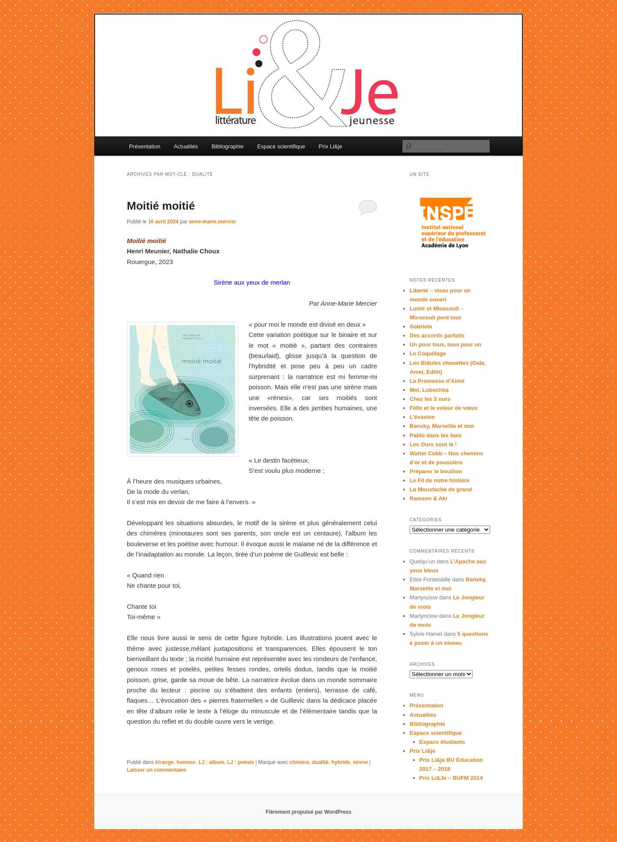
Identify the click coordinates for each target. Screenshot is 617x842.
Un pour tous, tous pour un (446, 344)
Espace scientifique (281, 146)
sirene (360, 762)
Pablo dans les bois (435, 435)
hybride (340, 762)
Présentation (144, 146)
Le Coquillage (428, 353)
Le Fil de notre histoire (439, 480)
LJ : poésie (240, 762)
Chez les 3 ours (430, 399)
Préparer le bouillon (436, 471)
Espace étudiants (442, 742)
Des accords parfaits (437, 335)
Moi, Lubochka (429, 390)
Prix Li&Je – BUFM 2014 (451, 778)
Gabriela (421, 326)
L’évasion (422, 417)
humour (186, 762)
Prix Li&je (330, 146)
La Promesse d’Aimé (437, 381)
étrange (164, 762)
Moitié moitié (161, 205)
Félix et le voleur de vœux (444, 408)
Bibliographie (228, 146)
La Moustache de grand (441, 489)
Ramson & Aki (428, 498)
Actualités (186, 146)
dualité (320, 762)
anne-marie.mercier (213, 222)
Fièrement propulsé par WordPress (308, 812)
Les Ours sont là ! (433, 444)
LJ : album (211, 762)
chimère (299, 762)
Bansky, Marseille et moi (442, 426)
